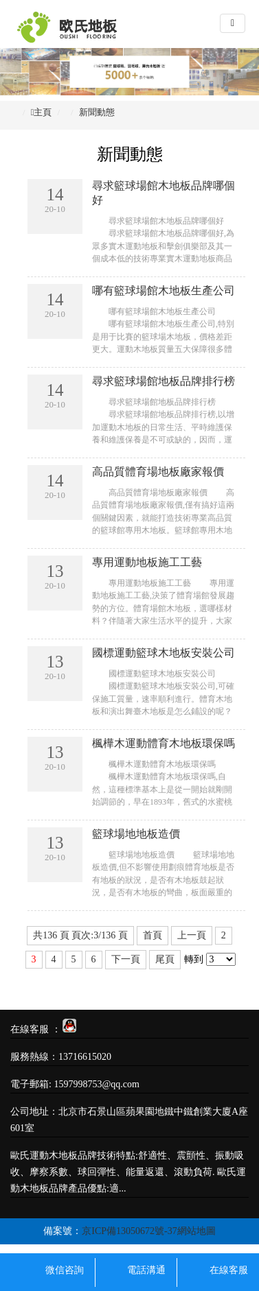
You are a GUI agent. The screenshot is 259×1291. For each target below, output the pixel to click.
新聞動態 (97, 112)
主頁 (43, 112)
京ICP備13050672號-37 (129, 1231)
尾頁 (164, 959)
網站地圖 (196, 1231)
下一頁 (125, 959)
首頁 (152, 935)
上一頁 (191, 935)
